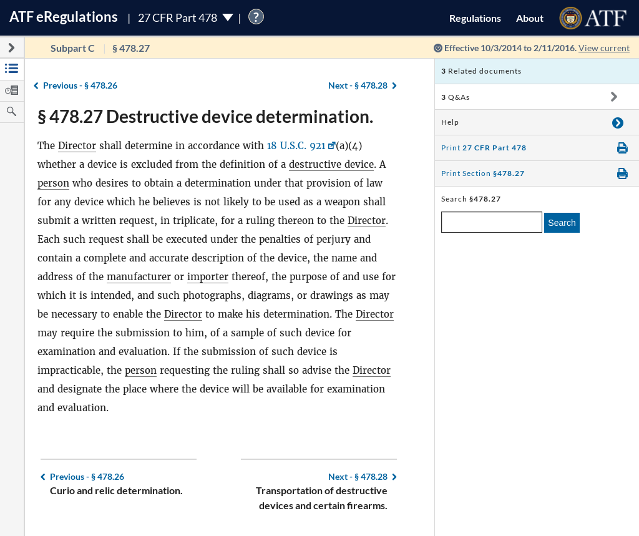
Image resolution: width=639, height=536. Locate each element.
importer (207, 277)
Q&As (455, 97)
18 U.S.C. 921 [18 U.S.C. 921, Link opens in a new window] (296, 146)
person (53, 183)
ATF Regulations (63, 16)
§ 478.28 (358, 85)
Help (450, 122)
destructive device (331, 164)
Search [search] (561, 223)
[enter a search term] (491, 222)
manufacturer (139, 277)
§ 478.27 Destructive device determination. (205, 116)
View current (604, 47)
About (530, 18)
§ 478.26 (80, 85)
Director (77, 146)
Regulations (475, 18)
